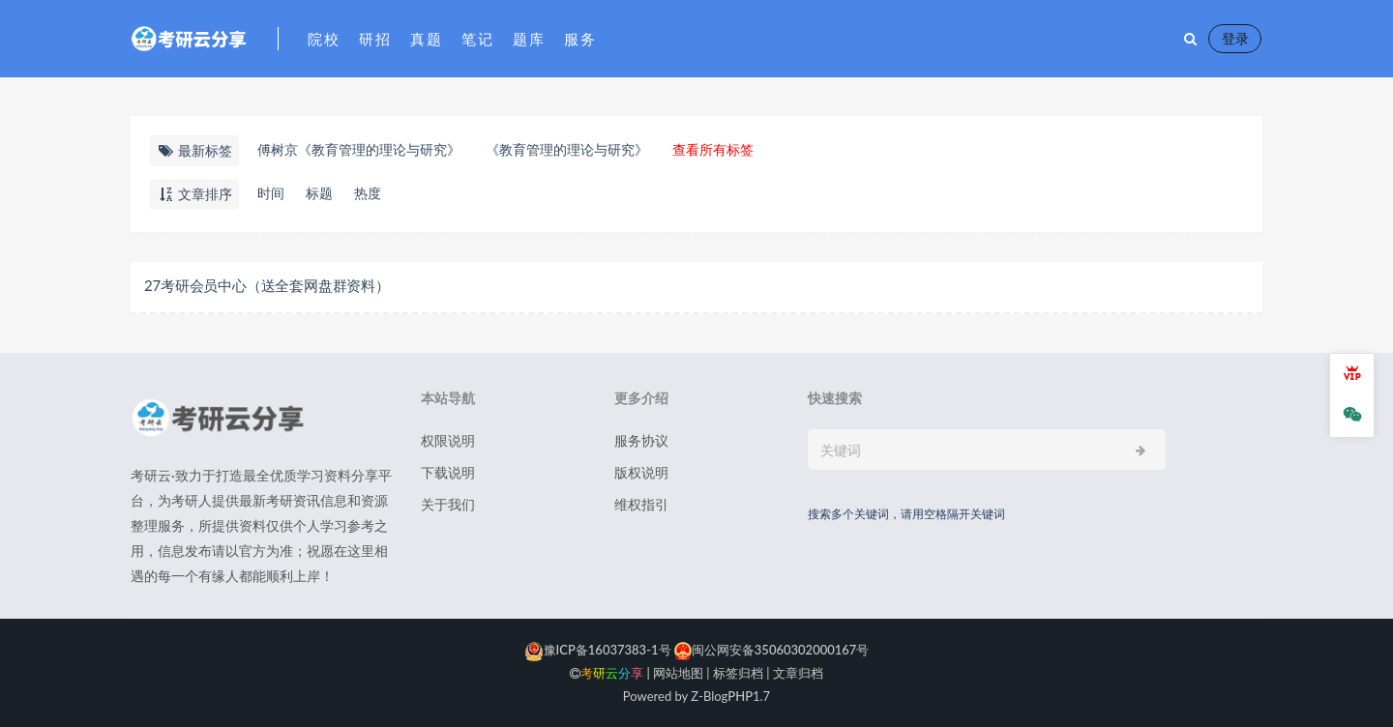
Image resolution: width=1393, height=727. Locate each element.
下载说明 (448, 472)
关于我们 (448, 504)
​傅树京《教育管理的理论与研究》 (358, 149)
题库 (529, 38)
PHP (740, 696)
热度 (367, 193)
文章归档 (798, 673)
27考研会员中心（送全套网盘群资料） (267, 285)
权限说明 (448, 440)
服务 (580, 38)
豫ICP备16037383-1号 (597, 649)
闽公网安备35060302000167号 (770, 649)
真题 (426, 38)
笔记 (477, 38)
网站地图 (678, 673)
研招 (375, 38)
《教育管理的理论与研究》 (567, 149)
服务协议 (641, 440)
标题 (319, 193)
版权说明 (641, 472)
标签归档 (738, 673)
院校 (324, 38)
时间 (270, 193)
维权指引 (641, 504)
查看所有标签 (713, 149)
